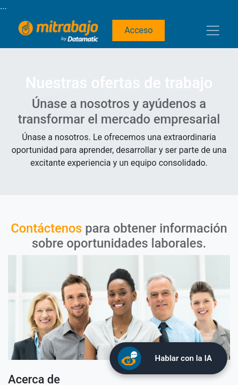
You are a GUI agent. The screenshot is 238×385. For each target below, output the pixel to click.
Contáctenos (46, 228)
